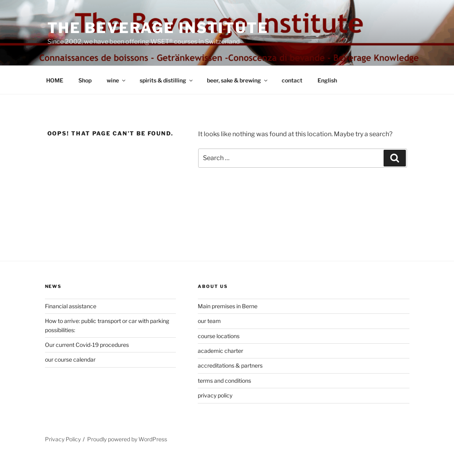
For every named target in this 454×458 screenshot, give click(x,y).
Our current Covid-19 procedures (87, 344)
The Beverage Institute (158, 28)
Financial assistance (70, 306)
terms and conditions (224, 380)
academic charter (220, 350)
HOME (54, 80)
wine (117, 80)
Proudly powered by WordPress (127, 439)
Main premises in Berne (227, 306)
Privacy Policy (63, 439)
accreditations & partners (230, 365)
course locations (219, 336)
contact (292, 80)
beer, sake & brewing (238, 80)
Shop (85, 80)
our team (209, 320)
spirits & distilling (167, 80)
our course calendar (70, 359)
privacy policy (215, 395)
